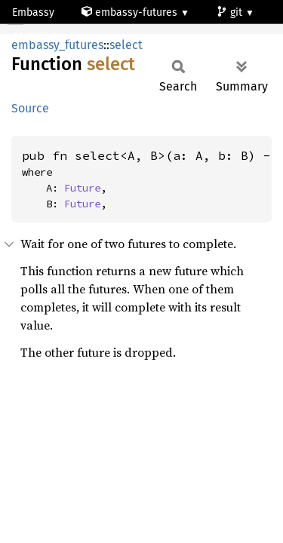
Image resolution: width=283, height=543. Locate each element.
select (126, 45)
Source (30, 108)
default (37, 37)
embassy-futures (131, 12)
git (231, 12)
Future (82, 188)
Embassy (33, 12)
